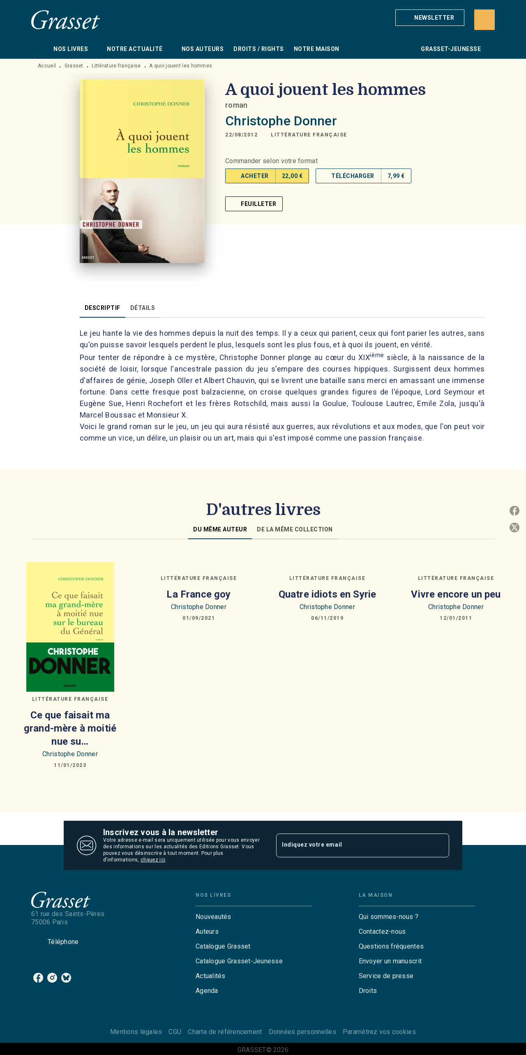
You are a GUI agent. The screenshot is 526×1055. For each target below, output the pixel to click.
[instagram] (52, 978)
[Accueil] (65, 19)
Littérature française (116, 66)
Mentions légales (136, 1032)
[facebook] (38, 978)
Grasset (74, 66)
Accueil (47, 66)
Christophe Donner (281, 121)
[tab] (39, 49)
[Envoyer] (439, 845)
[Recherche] (484, 19)
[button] (429, 17)
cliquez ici (153, 860)
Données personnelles (302, 1032)
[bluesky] (66, 978)
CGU (174, 1032)
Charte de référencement (225, 1032)
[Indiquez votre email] (352, 845)
